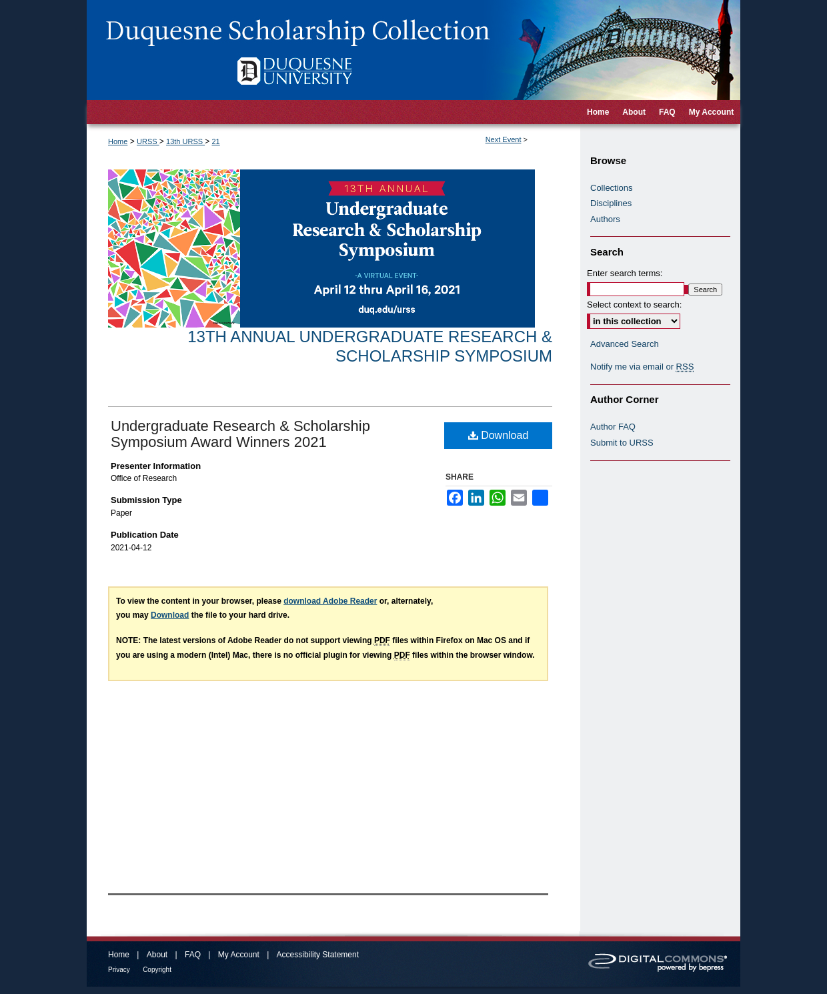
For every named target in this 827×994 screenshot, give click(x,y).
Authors (605, 219)
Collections (611, 188)
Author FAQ (613, 427)
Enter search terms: (624, 273)
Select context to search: (634, 305)
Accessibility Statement (318, 954)
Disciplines (611, 203)
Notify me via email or (642, 367)
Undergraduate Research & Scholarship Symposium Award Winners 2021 (240, 434)
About (157, 954)
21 (215, 141)
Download (498, 435)
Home (117, 141)
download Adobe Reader (330, 601)
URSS (148, 141)
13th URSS (185, 141)
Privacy (119, 969)
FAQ (193, 954)
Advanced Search (624, 344)
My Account (238, 954)
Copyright (157, 969)
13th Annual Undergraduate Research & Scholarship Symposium (369, 346)
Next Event (504, 139)
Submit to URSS (622, 443)
